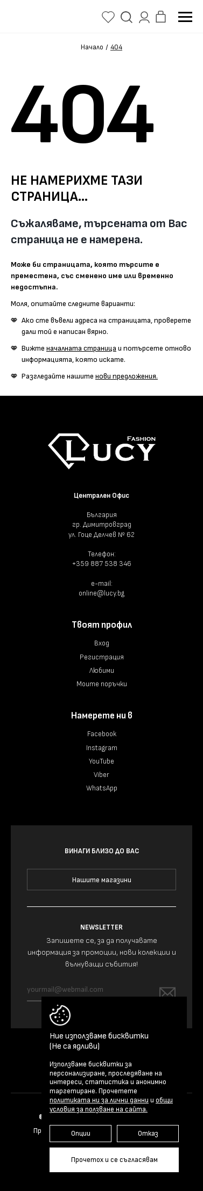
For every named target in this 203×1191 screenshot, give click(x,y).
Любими (101, 670)
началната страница (81, 348)
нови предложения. (126, 376)
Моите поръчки (101, 684)
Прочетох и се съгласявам (114, 1160)
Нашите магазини (101, 880)
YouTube (101, 761)
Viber (101, 775)
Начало (92, 47)
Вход (101, 643)
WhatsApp (101, 788)
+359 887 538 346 (101, 564)
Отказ (148, 1133)
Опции (80, 1133)
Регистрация (102, 657)
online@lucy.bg (101, 593)
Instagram (101, 748)
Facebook (101, 734)
